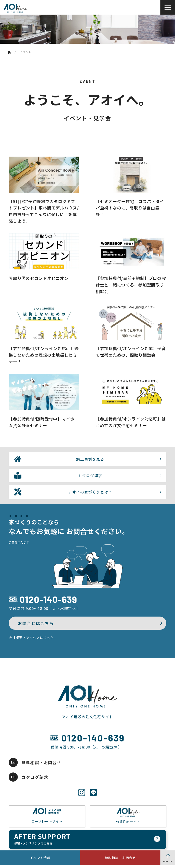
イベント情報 (40, 857)
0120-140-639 (48, 599)
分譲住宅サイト (128, 816)
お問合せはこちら (36, 623)
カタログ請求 (34, 777)
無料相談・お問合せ (120, 857)
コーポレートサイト (46, 816)
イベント (25, 52)
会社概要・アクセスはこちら (31, 637)
